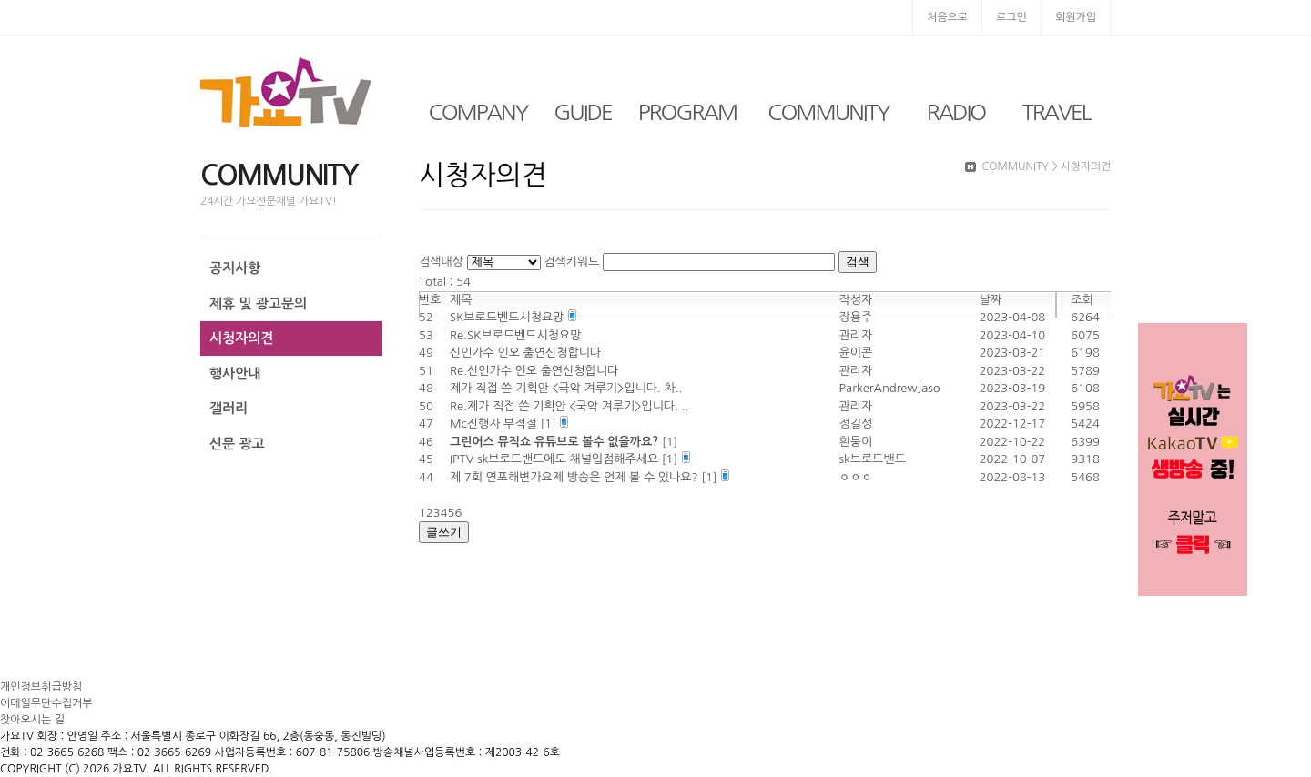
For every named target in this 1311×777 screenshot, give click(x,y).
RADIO (956, 112)
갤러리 (228, 408)
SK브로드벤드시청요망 (508, 317)
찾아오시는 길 (32, 719)
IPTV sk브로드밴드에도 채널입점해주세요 (556, 459)
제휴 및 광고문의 (258, 303)
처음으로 (947, 17)
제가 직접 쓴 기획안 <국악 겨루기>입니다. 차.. (566, 388)
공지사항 (234, 268)
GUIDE (583, 112)
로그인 (1011, 17)
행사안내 (234, 373)
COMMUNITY (828, 112)
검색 (857, 261)
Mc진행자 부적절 (495, 423)
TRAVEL (1056, 112)
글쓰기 (444, 532)
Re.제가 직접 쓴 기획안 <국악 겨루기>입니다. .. (569, 406)
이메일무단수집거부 (46, 703)
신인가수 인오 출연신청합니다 (525, 352)
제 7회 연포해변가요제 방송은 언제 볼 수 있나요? (575, 477)
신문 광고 (237, 443)
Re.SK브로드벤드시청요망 (516, 335)
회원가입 (1075, 17)
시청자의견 (241, 338)
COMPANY (478, 112)
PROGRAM (687, 112)
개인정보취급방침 (41, 686)
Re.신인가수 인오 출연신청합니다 (534, 371)
